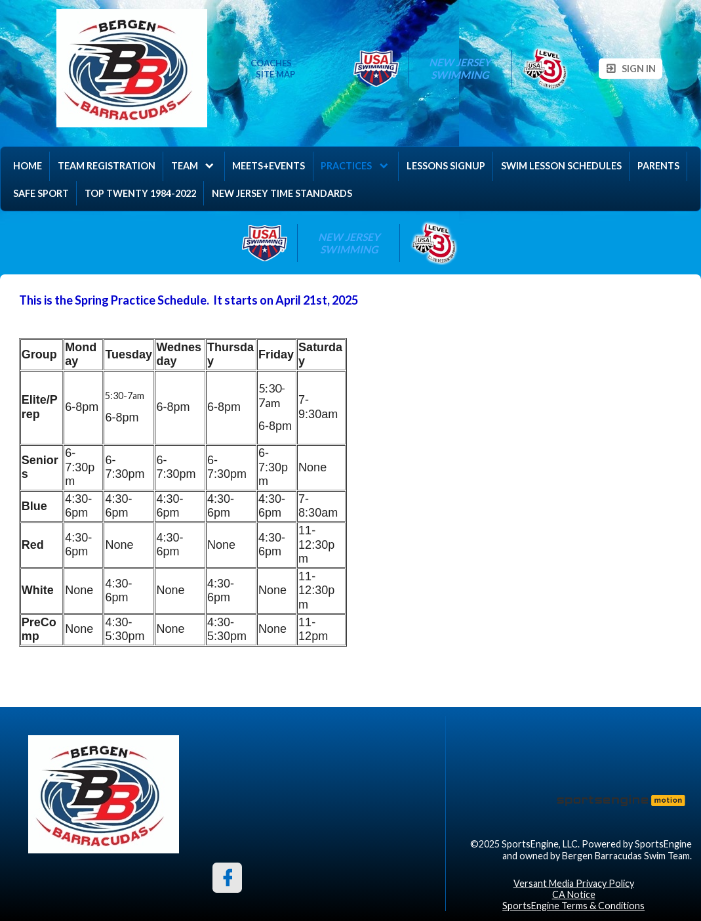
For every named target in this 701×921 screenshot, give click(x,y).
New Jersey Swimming (460, 68)
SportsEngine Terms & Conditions (573, 905)
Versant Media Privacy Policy (573, 883)
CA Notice (573, 894)
